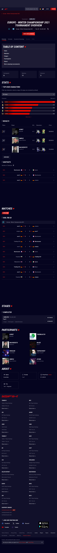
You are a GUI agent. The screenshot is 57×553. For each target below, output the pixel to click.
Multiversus (32, 472)
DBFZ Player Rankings (33, 438)
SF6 (2, 412)
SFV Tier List (4, 501)
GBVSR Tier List (32, 417)
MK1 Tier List (31, 405)
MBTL (30, 483)
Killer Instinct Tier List (6, 477)
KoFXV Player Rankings (6, 486)
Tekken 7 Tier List (5, 441)
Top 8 (4, 319)
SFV (3, 495)
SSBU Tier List (32, 429)
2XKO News (4, 429)
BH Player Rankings (6, 450)
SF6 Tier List (4, 417)
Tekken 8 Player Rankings (7, 403)
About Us (19, 535)
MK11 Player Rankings (33, 498)
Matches (6, 53)
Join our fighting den (10, 520)
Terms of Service (5, 532)
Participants (7, 58)
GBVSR (30, 412)
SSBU (30, 424)
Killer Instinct (6, 472)
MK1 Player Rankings (33, 403)
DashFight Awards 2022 (7, 514)
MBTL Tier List (32, 489)
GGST (30, 448)
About (5, 61)
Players (41, 532)
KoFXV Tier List (5, 489)
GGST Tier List (32, 453)
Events (36, 532)
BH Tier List (4, 453)
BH (2, 448)
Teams (46, 532)
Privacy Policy (14, 532)
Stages (6, 56)
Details (50, 374)
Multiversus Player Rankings (35, 474)
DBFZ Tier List (32, 441)
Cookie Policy (22, 532)
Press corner (12, 535)
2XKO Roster (4, 427)
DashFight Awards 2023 (7, 512)
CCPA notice (29, 532)
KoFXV (3, 483)
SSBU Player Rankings (33, 427)
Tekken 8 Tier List (5, 405)
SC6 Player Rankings (6, 462)
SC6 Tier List (4, 465)
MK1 (30, 400)
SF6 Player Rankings (6, 415)
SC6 (3, 460)
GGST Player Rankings (33, 450)
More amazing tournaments (12, 64)
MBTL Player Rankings (33, 486)
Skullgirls (32, 460)
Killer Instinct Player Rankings (8, 474)
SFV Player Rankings (6, 498)
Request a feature (27, 535)
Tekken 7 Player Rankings (7, 438)
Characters (53, 532)
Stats (5, 51)
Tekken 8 (4, 400)
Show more (5, 408)
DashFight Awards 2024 (7, 510)
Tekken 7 (4, 436)
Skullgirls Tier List (32, 465)
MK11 (30, 495)
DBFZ (30, 436)
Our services (4, 535)
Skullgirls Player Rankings (34, 462)
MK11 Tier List (32, 501)
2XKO (3, 424)
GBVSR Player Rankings (34, 415)
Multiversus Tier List (33, 477)
